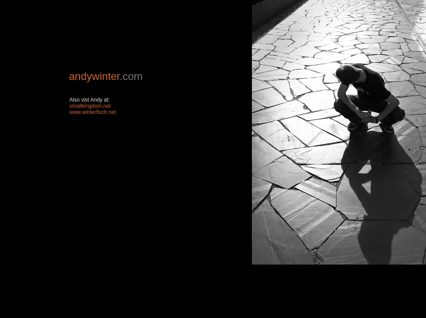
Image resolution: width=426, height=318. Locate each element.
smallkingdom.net (89, 106)
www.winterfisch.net (92, 112)
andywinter (94, 76)
